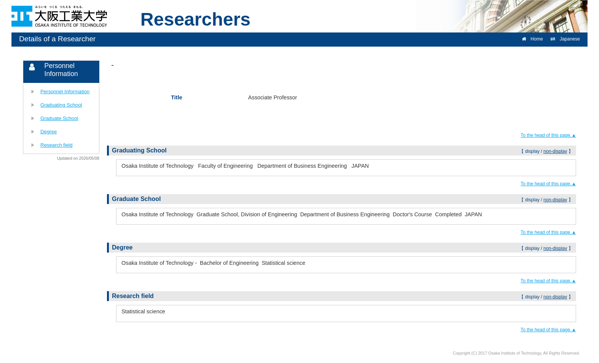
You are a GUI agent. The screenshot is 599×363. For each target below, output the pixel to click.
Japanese (565, 39)
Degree (48, 132)
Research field (56, 145)
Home (532, 39)
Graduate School (59, 118)
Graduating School (61, 105)
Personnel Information (65, 91)
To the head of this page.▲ (548, 135)
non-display (555, 151)
